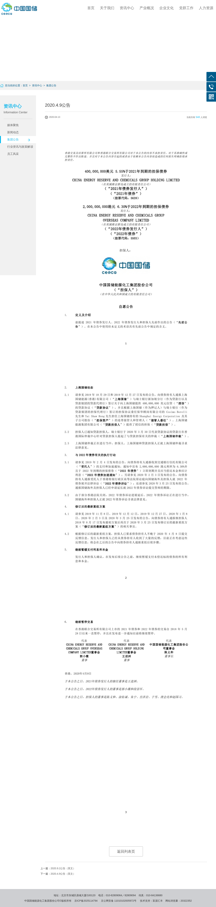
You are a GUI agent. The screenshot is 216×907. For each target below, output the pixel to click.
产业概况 (147, 8)
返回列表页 (126, 851)
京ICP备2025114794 (86, 900)
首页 (90, 8)
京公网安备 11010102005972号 (118, 900)
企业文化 (166, 8)
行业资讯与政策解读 (20, 146)
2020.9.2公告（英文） (63, 868)
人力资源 (206, 8)
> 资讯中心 (35, 85)
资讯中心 (127, 8)
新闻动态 (13, 132)
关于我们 (107, 8)
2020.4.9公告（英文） (63, 873)
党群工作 (186, 8)
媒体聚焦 (13, 125)
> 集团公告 (49, 85)
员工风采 (13, 153)
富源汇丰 (158, 900)
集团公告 (13, 139)
